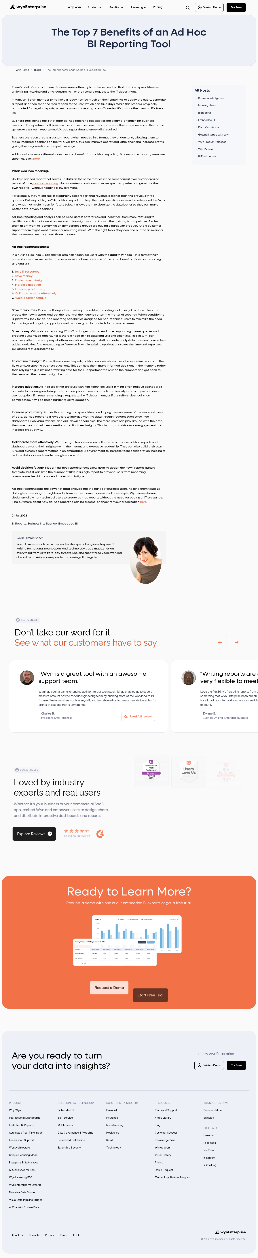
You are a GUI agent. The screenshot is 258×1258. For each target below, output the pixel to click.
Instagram (209, 1157)
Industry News (207, 105)
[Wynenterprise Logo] (28, 6)
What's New (205, 149)
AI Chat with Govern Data (24, 1207)
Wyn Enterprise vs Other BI (25, 1184)
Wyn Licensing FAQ (20, 1177)
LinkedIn (209, 1135)
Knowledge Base (165, 1140)
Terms (63, 1235)
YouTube (209, 1150)
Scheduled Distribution (71, 1140)
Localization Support (21, 1140)
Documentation (213, 1110)
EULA (76, 1235)
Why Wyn (15, 1110)
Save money (24, 276)
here (36, 158)
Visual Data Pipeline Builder (25, 1199)
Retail (109, 1140)
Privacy (49, 1235)
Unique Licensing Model (23, 1155)
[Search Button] (187, 7)
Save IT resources (26, 271)
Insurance (112, 1117)
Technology (113, 1147)
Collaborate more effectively (35, 293)
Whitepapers (162, 1147)
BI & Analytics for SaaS (22, 1169)
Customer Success (166, 1132)
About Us (17, 1235)
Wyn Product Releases (212, 142)
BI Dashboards (207, 156)
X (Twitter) (210, 1165)
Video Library (163, 1117)
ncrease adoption (28, 284)
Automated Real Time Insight (26, 1132)
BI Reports (19, 523)
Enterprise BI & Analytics (23, 1162)
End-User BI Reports (21, 1125)
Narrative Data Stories (22, 1192)
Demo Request (164, 1169)
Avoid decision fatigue (30, 298)
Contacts (34, 1235)
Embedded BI (68, 523)
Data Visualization (209, 127)
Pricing (157, 7)
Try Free (236, 1065)
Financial (111, 1110)
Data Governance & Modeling (75, 1132)
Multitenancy (65, 1125)
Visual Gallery (163, 1155)
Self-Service (65, 1117)
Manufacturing (115, 1125)
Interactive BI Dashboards (24, 1117)
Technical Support (166, 1110)
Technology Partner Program (172, 1177)
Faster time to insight (30, 280)
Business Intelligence (42, 523)
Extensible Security (69, 1147)
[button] (220, 642)
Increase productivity (30, 289)
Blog (157, 1125)
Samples (209, 1117)
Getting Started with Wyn (213, 135)
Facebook (210, 1142)
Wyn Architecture (19, 1147)
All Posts (202, 90)
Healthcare (112, 1132)
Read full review (138, 717)
